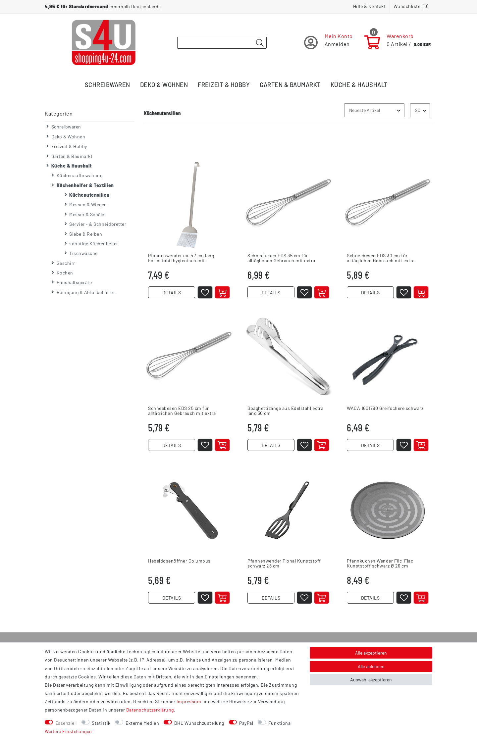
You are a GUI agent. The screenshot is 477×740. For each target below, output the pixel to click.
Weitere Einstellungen (68, 731)
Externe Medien (142, 723)
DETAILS (171, 292)
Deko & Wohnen (164, 84)
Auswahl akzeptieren (371, 679)
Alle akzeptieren (371, 653)
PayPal (246, 723)
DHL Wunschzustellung (199, 723)
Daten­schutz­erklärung (150, 710)
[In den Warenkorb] (222, 292)
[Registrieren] (328, 42)
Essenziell (66, 723)
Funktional (280, 723)
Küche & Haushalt (359, 84)
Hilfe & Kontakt (369, 6)
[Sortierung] (374, 110)
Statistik (101, 723)
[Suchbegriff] (222, 43)
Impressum (189, 701)
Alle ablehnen (371, 666)
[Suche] (259, 43)
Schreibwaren (107, 84)
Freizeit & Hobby (224, 84)
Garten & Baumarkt (290, 84)
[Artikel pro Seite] (420, 110)
